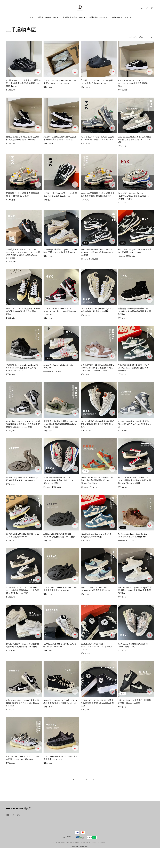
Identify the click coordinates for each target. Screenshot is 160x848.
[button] (141, 8)
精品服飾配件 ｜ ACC (120, 17)
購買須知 (75, 847)
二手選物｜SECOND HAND (47, 17)
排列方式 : (133, 37)
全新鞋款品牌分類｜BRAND (74, 17)
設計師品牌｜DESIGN (98, 17)
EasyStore (103, 842)
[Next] (93, 779)
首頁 (31, 17)
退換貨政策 (84, 847)
